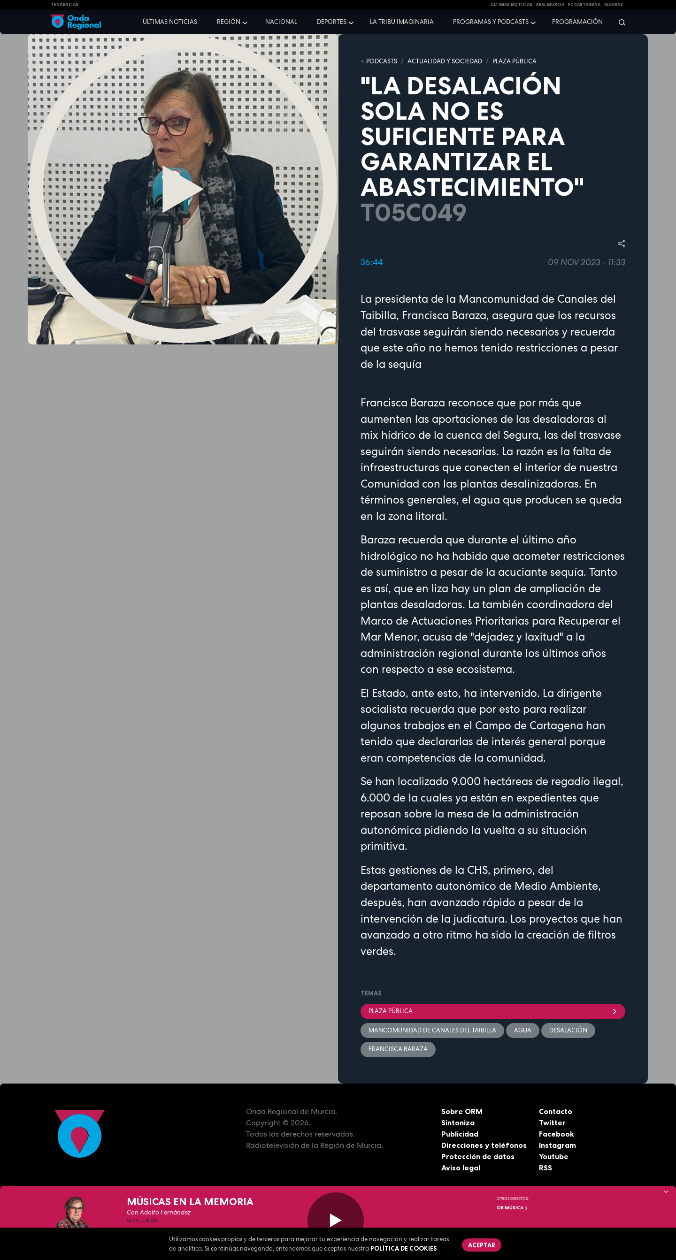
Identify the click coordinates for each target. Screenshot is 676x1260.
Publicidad (459, 1133)
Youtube (553, 1156)
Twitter (552, 1122)
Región (228, 22)
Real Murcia (550, 5)
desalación (568, 1030)
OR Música (512, 1208)
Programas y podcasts (491, 22)
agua (522, 1030)
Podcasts (381, 61)
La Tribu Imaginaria (402, 22)
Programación (577, 22)
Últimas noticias (170, 22)
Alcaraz (613, 5)
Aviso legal (460, 1167)
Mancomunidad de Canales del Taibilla (432, 1030)
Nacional (281, 22)
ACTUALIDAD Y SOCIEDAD (444, 61)
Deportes (331, 22)
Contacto (555, 1111)
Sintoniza (458, 1122)
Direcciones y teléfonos (484, 1145)
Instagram (557, 1145)
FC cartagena (584, 5)
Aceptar (481, 1245)
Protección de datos (478, 1156)
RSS (545, 1167)
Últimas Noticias (511, 5)
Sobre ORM (462, 1111)
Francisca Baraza (398, 1049)
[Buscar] (619, 22)
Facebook (556, 1133)
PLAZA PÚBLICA (514, 61)
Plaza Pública (493, 1011)
